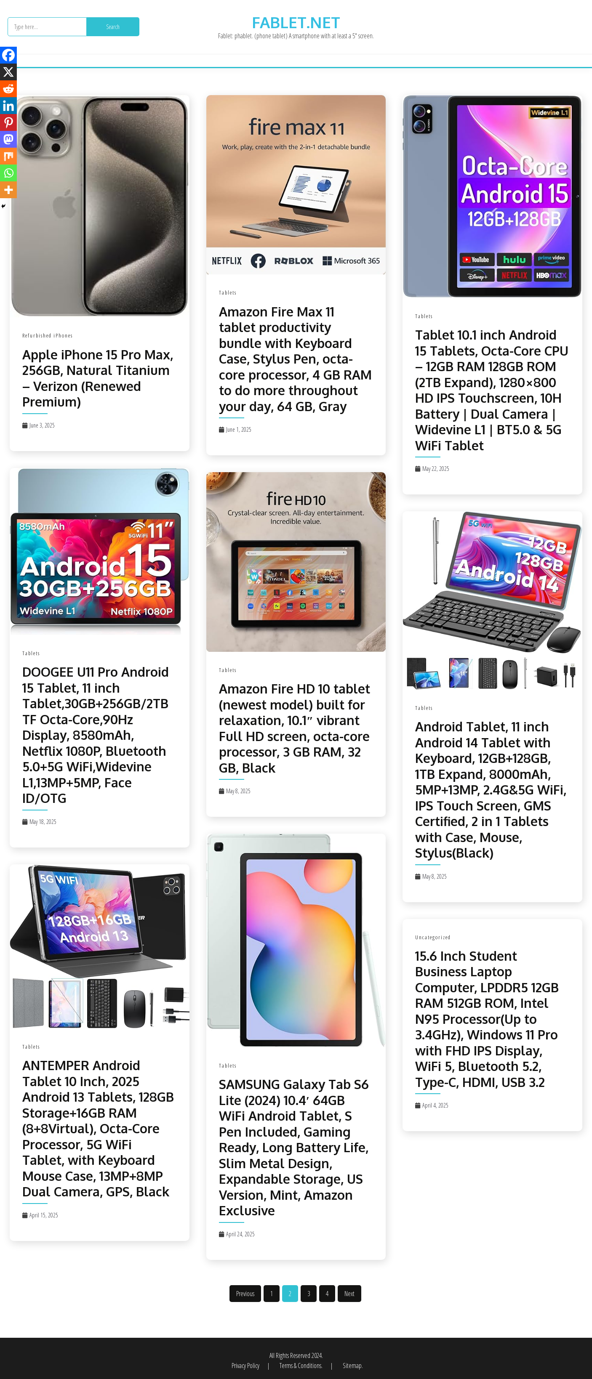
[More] (8, 189)
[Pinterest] (8, 122)
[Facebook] (8, 55)
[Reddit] (8, 88)
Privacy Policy (246, 1365)
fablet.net (296, 22)
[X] (8, 72)
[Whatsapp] (8, 173)
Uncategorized (433, 937)
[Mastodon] (8, 139)
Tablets (228, 292)
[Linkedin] (8, 105)
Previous (245, 1293)
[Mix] (8, 156)
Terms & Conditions (300, 1365)
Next (349, 1293)
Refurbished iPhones (47, 335)
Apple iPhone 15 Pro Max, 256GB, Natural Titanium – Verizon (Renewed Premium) (97, 378)
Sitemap (352, 1365)
